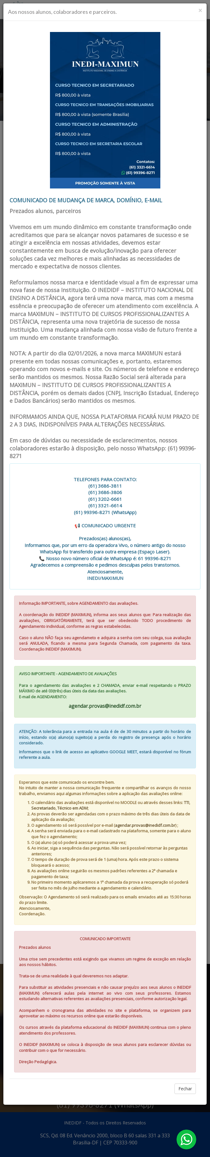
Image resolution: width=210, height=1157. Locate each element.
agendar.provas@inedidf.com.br (105, 706)
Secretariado (43, 808)
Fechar (185, 1089)
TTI (186, 802)
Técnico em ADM (72, 808)
